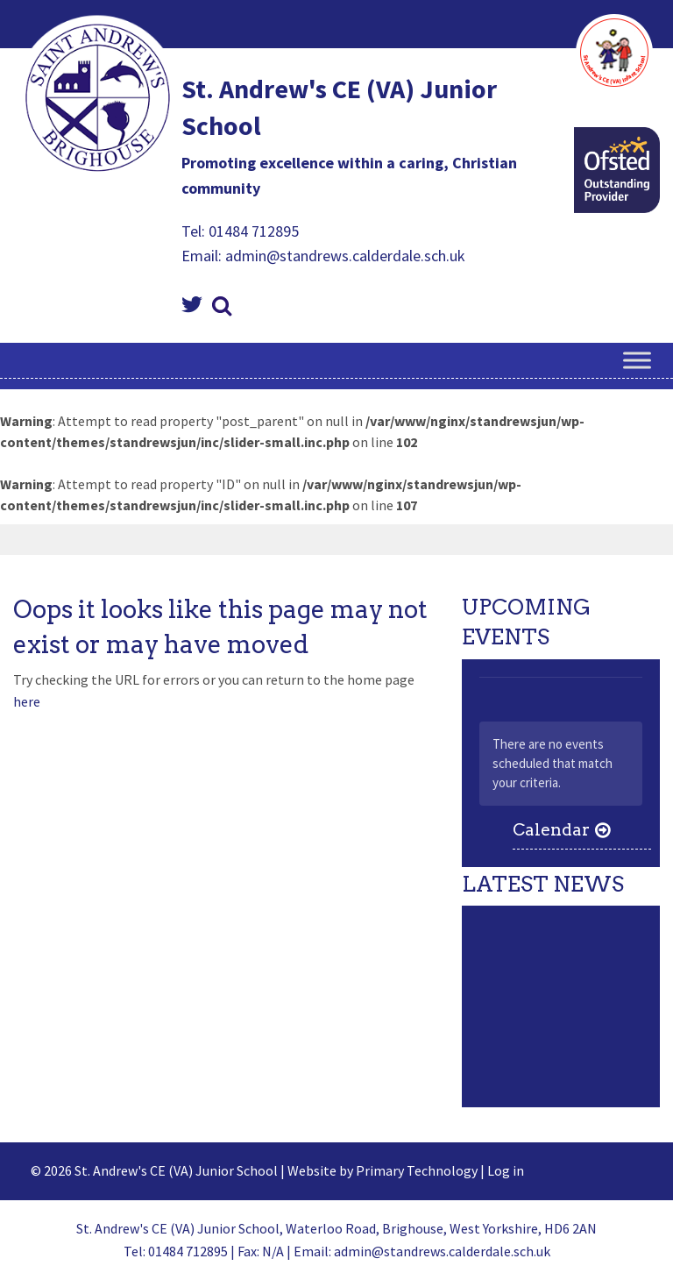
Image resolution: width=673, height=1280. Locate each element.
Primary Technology (417, 1170)
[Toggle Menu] (637, 360)
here (26, 701)
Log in (505, 1170)
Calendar (551, 830)
